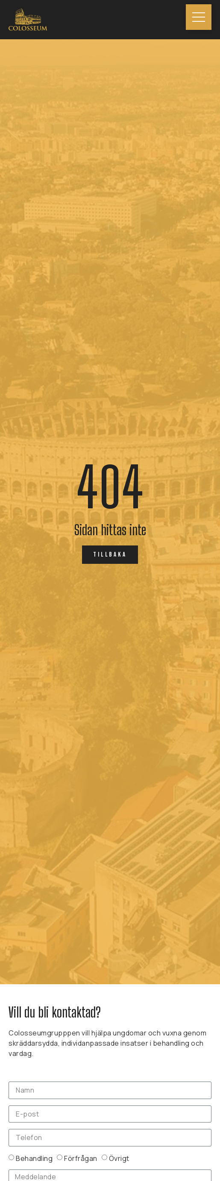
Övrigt (119, 1158)
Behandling (34, 1158)
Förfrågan (80, 1158)
